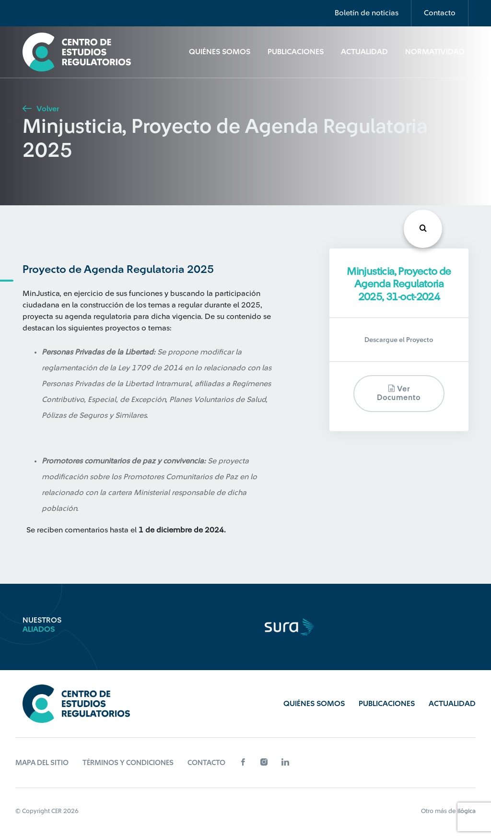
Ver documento (399, 393)
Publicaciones (296, 52)
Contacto (440, 13)
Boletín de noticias (366, 13)
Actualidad (364, 52)
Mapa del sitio (42, 763)
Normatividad (435, 52)
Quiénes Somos (219, 52)
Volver (41, 109)
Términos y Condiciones (128, 763)
